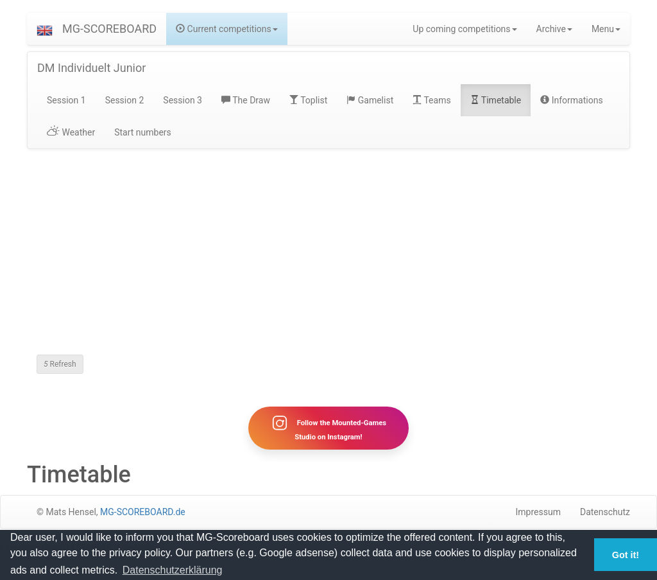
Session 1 (66, 100)
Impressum (538, 512)
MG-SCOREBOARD (109, 28)
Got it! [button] (625, 555)
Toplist (308, 100)
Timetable (496, 100)
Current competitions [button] (227, 29)
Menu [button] (606, 29)
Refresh (60, 364)
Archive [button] (554, 29)
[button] (44, 29)
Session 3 (182, 100)
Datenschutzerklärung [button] (173, 570)
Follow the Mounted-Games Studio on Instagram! (328, 427)
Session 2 (124, 100)
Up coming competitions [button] (464, 29)
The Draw (245, 100)
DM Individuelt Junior (91, 68)
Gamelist (369, 100)
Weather (71, 132)
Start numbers (142, 132)
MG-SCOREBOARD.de (142, 512)
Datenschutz (605, 512)
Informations (571, 100)
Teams (431, 100)
